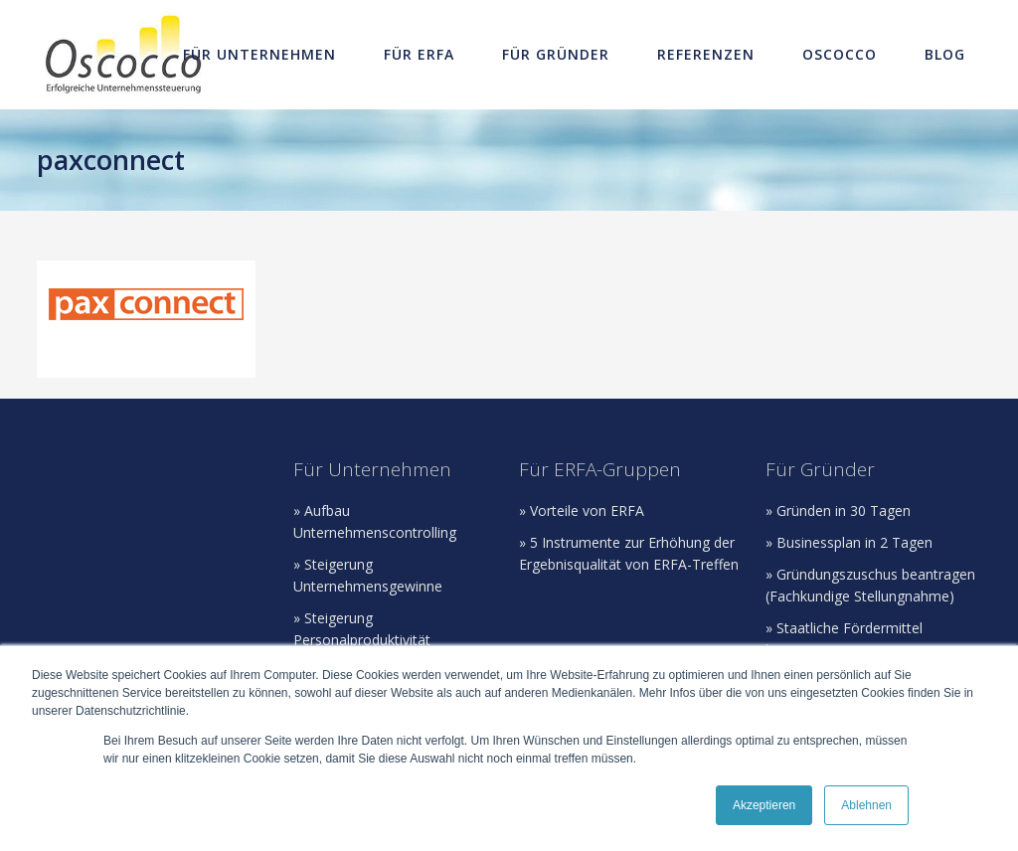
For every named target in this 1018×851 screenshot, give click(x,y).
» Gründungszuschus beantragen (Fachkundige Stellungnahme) (870, 585)
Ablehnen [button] (866, 805)
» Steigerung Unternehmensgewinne (367, 575)
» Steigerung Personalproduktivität (361, 628)
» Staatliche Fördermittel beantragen (844, 638)
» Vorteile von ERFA (581, 510)
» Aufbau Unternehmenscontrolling (374, 521)
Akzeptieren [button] (764, 805)
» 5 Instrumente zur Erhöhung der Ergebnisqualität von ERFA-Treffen (629, 553)
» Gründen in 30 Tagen (838, 510)
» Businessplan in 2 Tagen (849, 542)
